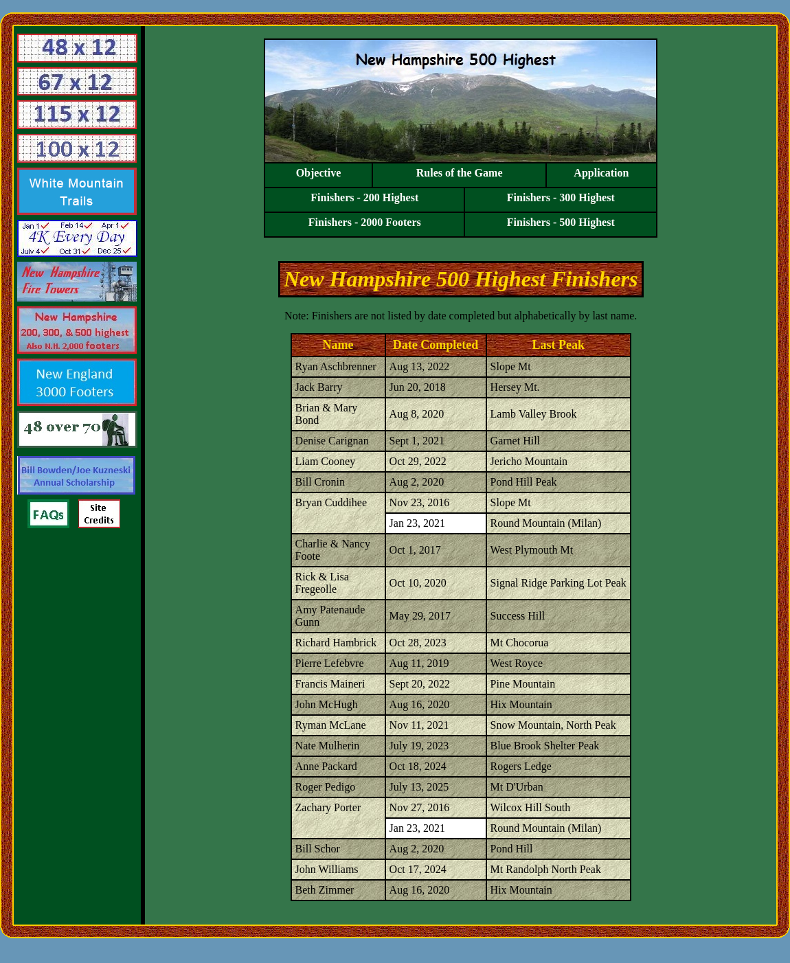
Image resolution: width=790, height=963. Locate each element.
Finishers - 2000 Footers (365, 222)
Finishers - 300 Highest (560, 197)
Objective (319, 173)
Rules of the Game (459, 173)
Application (601, 173)
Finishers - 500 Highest (560, 222)
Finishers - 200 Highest (364, 197)
